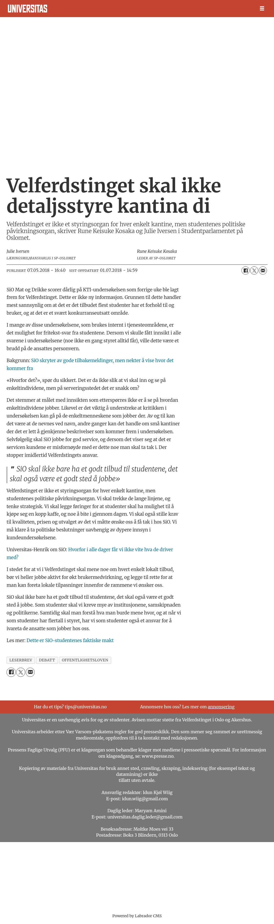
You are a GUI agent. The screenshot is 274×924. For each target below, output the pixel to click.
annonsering (221, 706)
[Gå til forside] (27, 8)
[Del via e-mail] (263, 270)
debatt (47, 660)
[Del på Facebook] (245, 270)
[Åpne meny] (262, 8)
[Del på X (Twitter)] (254, 270)
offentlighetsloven (85, 660)
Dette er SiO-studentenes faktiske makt (70, 640)
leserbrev (20, 660)
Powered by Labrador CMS (137, 915)
